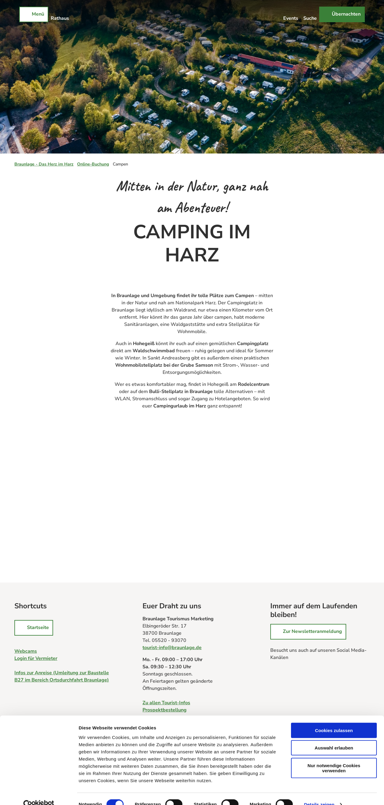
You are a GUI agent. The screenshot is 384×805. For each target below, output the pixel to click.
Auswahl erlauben (334, 736)
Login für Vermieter (35, 658)
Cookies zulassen (334, 718)
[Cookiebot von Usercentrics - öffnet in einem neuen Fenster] (39, 793)
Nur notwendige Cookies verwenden (334, 756)
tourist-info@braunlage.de (172, 647)
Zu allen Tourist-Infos (166, 702)
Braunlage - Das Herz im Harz (44, 164)
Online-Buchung (93, 164)
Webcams (25, 651)
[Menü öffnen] (33, 14)
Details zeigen (319, 793)
